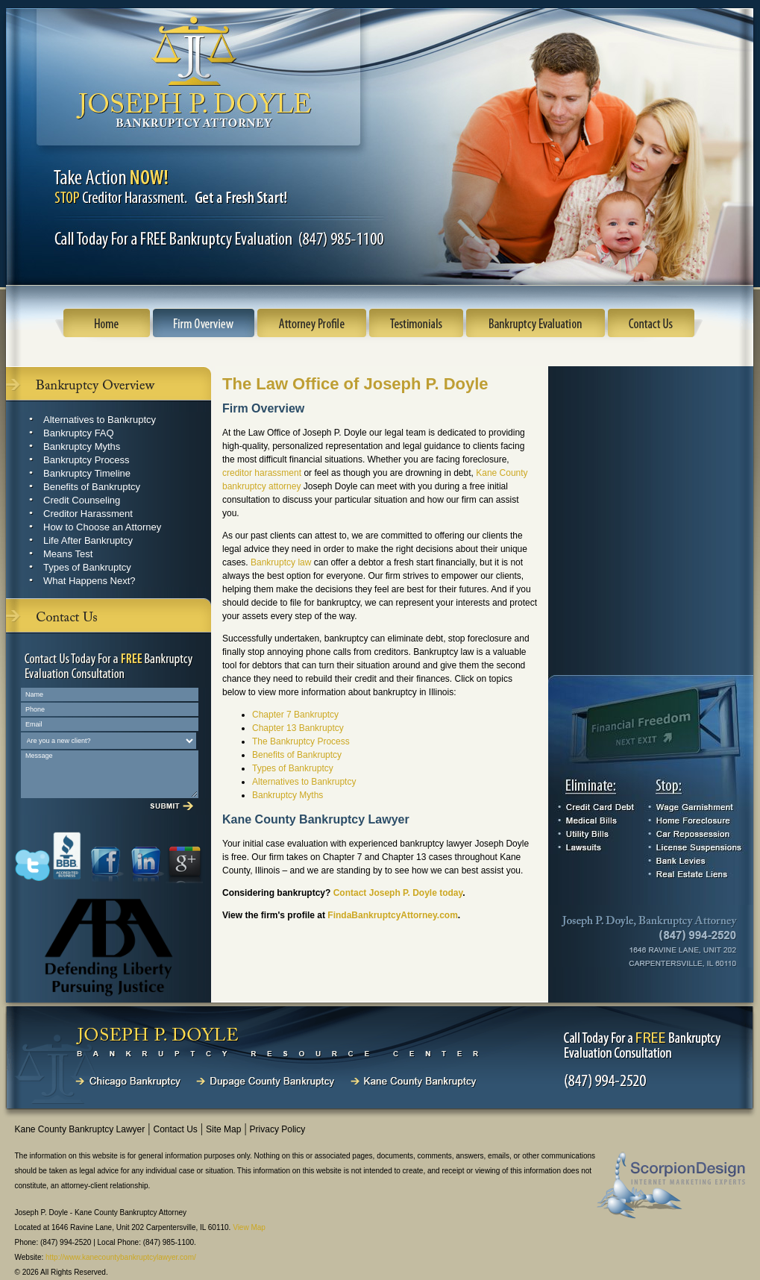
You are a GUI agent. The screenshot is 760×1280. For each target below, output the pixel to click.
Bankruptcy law (281, 562)
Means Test (67, 553)
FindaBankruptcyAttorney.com (392, 915)
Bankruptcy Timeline (87, 473)
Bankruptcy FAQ (78, 433)
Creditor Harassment (88, 513)
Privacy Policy (278, 1129)
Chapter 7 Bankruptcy (295, 714)
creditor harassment (261, 473)
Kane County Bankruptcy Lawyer (80, 1129)
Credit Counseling (81, 500)
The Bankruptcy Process (301, 741)
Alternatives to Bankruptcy (99, 419)
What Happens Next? (89, 580)
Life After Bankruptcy (88, 540)
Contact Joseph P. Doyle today (398, 893)
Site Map (223, 1129)
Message (109, 774)
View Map (249, 1227)
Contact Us (175, 1129)
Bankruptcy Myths (81, 446)
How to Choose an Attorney (102, 527)
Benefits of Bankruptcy (91, 486)
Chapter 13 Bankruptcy (298, 728)
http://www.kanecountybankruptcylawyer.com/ (120, 1257)
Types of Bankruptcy (87, 567)
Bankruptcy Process (86, 459)
